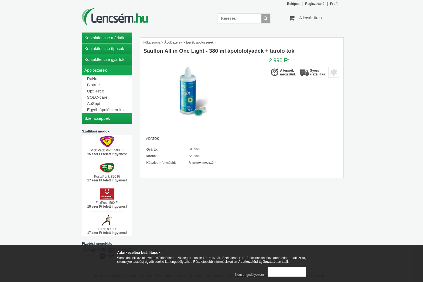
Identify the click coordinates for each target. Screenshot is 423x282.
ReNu (92, 78)
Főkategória (151, 42)
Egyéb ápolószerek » (106, 109)
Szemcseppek (97, 118)
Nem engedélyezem (249, 275)
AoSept (93, 103)
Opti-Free (95, 91)
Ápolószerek (173, 42)
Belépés (293, 4)
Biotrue (93, 84)
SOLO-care (97, 97)
